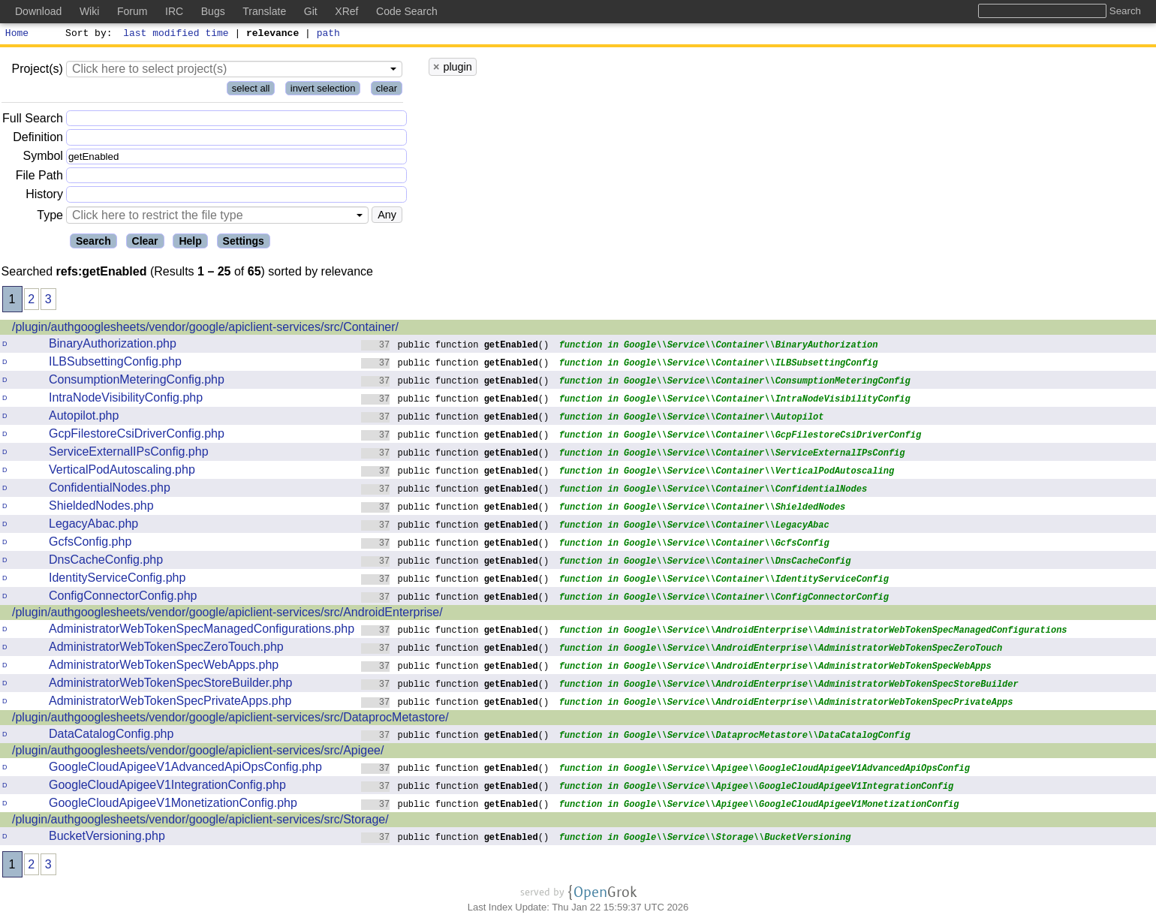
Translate (264, 11)
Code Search (407, 11)
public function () (455, 346)
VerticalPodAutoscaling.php (122, 471)
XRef (346, 11)
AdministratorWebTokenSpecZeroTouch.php (166, 649)
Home (17, 34)
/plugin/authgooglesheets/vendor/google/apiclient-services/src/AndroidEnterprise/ (227, 614)
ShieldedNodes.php (101, 507)
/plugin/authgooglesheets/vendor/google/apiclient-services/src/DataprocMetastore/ (230, 719)
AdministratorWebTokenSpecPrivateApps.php (170, 703)
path (328, 34)
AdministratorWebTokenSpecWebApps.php (163, 667)
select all (251, 90)
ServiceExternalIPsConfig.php (129, 453)
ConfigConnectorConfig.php (123, 597)
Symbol (43, 158)
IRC (174, 11)
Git (311, 11)
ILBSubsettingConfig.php (115, 363)
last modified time (176, 34)
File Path (39, 177)
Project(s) (36, 71)
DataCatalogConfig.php (111, 736)
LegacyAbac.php (93, 525)
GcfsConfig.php (90, 543)
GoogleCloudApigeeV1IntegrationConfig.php (167, 787)
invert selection (323, 90)
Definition (38, 139)
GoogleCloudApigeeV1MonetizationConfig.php (173, 805)
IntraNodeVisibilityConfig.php (126, 399)
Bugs (213, 11)
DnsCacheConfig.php (106, 561)
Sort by (86, 34)
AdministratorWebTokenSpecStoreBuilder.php (170, 685)
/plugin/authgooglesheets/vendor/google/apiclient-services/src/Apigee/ (198, 752)
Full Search (32, 120)
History (44, 196)
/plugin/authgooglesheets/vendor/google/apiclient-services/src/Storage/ (200, 821)
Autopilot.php (84, 417)
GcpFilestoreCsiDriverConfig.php (136, 435)
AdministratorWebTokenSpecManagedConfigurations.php (201, 631)
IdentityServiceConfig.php (117, 579)
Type (50, 217)
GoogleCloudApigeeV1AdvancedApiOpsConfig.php (185, 769)
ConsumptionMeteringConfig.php (136, 381)
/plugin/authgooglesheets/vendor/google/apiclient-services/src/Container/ (205, 329)
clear (386, 90)
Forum (132, 11)
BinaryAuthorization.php (112, 345)
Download (38, 11)
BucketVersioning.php (107, 838)
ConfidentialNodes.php (109, 489)
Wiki (89, 11)
